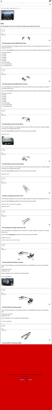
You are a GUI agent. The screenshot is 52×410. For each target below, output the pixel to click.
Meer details (25, 376)
